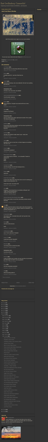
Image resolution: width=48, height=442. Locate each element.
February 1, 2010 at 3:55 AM (10, 194)
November (6, 317)
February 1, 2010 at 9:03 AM (10, 219)
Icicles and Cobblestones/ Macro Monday (13, 367)
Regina (5, 171)
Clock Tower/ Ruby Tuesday (10, 348)
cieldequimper (7, 231)
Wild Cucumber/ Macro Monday (10, 350)
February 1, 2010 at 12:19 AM (10, 151)
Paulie (5, 101)
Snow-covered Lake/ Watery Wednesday (12, 347)
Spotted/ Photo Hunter (8, 343)
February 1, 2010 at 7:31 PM (10, 253)
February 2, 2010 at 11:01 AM (10, 268)
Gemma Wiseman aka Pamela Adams (12, 197)
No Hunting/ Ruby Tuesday (9, 399)
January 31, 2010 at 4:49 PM (10, 98)
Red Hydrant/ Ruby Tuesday (10, 384)
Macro (6, 61)
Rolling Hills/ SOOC (8, 403)
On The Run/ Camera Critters (10, 371)
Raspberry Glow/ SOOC (9, 339)
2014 (4, 306)
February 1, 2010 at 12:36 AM (10, 168)
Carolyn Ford (7, 165)
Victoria (5, 148)
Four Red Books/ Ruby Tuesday (11, 382)
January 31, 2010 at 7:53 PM (10, 113)
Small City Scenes (8, 177)
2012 (4, 310)
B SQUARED (6, 214)
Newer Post (4, 282)
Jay (4, 205)
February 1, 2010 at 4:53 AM (10, 211)
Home (18, 282)
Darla (5, 222)
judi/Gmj (6, 123)
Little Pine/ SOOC (8, 388)
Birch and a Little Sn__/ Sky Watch (11, 376)
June (5, 326)
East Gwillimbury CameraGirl (13, 3)
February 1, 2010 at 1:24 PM (10, 234)
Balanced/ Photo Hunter (9, 356)
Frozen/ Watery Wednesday (10, 363)
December (6, 315)
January (6, 336)
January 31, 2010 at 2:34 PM (10, 70)
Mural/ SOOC (7, 352)
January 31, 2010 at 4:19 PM (10, 86)
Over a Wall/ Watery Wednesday (11, 397)
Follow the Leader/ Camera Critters (11, 354)
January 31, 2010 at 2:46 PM (10, 78)
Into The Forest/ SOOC (9, 369)
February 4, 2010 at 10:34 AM (10, 274)
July (5, 324)
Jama (5, 140)
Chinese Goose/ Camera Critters (11, 404)
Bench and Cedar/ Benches (10, 375)
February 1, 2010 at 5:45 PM (10, 247)
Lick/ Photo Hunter (8, 406)
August (5, 323)
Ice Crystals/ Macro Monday (10, 386)
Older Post (31, 282)
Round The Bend (7, 135)
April (5, 330)
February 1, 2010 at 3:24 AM (10, 185)
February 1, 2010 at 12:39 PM (10, 228)
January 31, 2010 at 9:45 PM (10, 120)
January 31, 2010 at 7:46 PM (10, 106)
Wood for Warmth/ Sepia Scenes (11, 362)
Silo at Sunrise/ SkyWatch (9, 360)
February (6, 334)
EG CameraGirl (10, 417)
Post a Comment (6, 277)
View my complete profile (7, 423)
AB (4, 270)
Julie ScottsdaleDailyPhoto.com (11, 95)
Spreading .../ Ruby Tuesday (10, 365)
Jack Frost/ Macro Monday (9, 337)
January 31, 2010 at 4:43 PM (10, 92)
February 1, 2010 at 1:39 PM (10, 241)
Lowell (5, 81)
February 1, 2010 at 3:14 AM (10, 175)
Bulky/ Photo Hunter (8, 391)
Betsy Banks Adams (8, 154)
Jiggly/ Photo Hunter (8, 373)
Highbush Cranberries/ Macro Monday (12, 401)
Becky (5, 73)
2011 (4, 312)
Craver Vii (6, 237)
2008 (4, 411)
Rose (5, 264)
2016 (4, 302)
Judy (5, 109)
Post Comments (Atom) (21, 286)
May (5, 328)
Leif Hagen (6, 67)
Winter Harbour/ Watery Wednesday (11, 380)
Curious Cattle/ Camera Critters (10, 390)
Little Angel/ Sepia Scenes (9, 378)
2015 (4, 304)
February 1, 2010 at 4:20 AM (10, 202)
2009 (4, 409)
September (6, 321)
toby (5, 188)
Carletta (5, 132)
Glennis (5, 256)
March (5, 332)
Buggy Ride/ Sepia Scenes (9, 395)
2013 (4, 308)
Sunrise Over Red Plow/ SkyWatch (11, 393)
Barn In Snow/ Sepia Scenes (10, 345)
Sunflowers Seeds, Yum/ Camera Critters (12, 341)
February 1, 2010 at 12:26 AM (10, 162)
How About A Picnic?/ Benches (10, 358)
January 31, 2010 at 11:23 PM (10, 145)
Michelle (5, 243)
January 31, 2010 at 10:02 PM (10, 137)
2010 (4, 314)
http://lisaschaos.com (26, 56)
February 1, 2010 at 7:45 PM (10, 261)
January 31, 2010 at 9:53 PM (10, 129)
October (6, 319)
